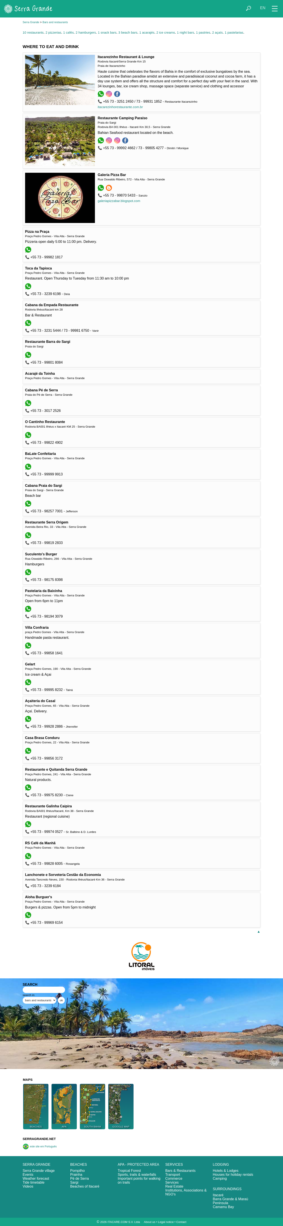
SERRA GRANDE (36, 1164)
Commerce (173, 1178)
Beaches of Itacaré (84, 1186)
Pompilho (77, 1170)
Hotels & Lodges (225, 1170)
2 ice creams (165, 32)
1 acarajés (146, 32)
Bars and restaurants (55, 22)
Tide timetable (34, 1182)
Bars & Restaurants (180, 1170)
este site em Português (40, 1146)
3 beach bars (127, 32)
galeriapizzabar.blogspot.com (119, 201)
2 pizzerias (53, 32)
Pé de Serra (79, 1178)
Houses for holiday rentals (233, 1174)
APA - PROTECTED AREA (138, 1164)
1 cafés (68, 32)
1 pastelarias (234, 32)
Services (171, 1182)
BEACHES (78, 1164)
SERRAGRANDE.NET (39, 1139)
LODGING (221, 1164)
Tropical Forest (129, 1170)
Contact (181, 1222)
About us (149, 1222)
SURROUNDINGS (227, 1189)
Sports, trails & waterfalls (137, 1174)
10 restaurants (33, 32)
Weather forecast (36, 1178)
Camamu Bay (223, 1207)
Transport (172, 1174)
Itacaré (218, 1195)
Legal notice (166, 1222)
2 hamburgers (86, 32)
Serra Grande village (39, 1170)
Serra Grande (31, 22)
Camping (220, 1178)
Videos (28, 1186)
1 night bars (185, 32)
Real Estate (174, 1186)
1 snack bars (107, 32)
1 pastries (203, 32)
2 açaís (217, 32)
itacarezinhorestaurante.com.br (120, 107)
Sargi (74, 1182)
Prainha (76, 1174)
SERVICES (174, 1164)
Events (28, 1174)
